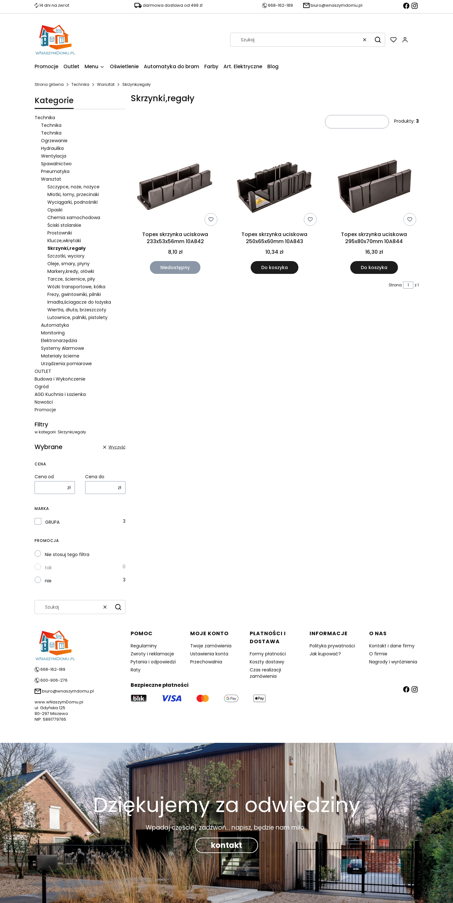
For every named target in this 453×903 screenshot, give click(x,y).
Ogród (42, 386)
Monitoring (53, 333)
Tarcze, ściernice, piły (71, 279)
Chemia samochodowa (73, 217)
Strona (395, 285)
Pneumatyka (55, 171)
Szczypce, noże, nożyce (73, 187)
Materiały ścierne (60, 356)
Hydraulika (52, 148)
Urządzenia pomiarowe (66, 363)
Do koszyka (274, 267)
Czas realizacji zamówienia (265, 673)
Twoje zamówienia (210, 646)
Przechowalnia (206, 662)
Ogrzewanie (54, 140)
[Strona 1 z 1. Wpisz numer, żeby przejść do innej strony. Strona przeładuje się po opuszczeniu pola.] (408, 285)
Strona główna (49, 84)
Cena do (94, 476)
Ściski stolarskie (64, 225)
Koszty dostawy (267, 662)
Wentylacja (53, 156)
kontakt (226, 845)
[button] (378, 39)
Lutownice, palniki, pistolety (77, 317)
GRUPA (52, 522)
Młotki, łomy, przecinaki (73, 194)
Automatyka (55, 325)
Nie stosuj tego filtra (67, 554)
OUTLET (43, 371)
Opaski (54, 210)
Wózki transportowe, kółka (76, 286)
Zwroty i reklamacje (152, 654)
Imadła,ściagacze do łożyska (79, 302)
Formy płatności (268, 654)
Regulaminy (144, 646)
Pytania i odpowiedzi (153, 662)
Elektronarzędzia (59, 340)
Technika (80, 84)
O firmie (378, 654)
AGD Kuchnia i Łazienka (60, 394)
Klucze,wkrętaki (64, 240)
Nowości (44, 402)
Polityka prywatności (332, 646)
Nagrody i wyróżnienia (393, 662)
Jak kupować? (325, 654)
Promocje (45, 409)
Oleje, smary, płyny (68, 263)
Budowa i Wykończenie (60, 379)
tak (48, 567)
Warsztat (106, 84)
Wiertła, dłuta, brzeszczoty (76, 310)
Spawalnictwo (56, 163)
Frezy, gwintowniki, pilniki (74, 294)
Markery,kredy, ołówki (70, 271)
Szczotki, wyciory (66, 256)
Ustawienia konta (209, 654)
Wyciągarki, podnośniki (72, 202)
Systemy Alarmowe (62, 348)
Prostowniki (59, 233)
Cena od (44, 476)
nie (48, 581)
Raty (136, 670)
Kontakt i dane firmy (392, 646)
